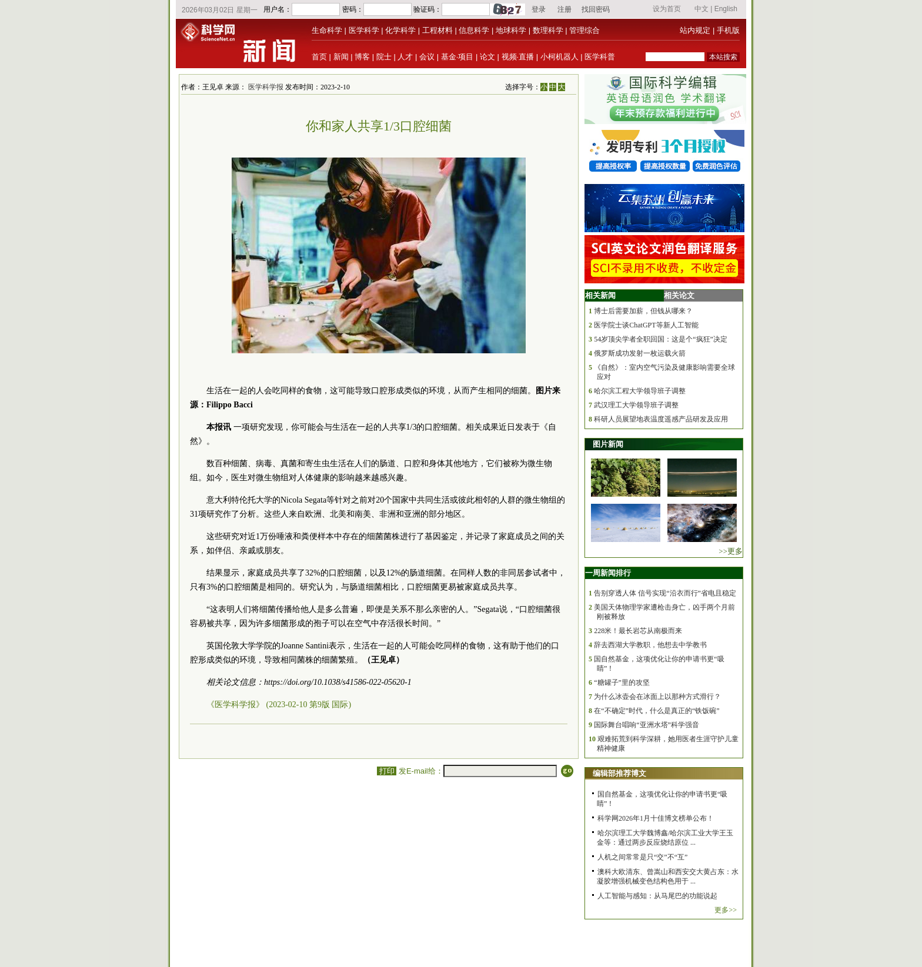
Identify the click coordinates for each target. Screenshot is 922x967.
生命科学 (327, 30)
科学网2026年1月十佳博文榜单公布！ (655, 818)
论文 (487, 56)
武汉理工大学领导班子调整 (636, 405)
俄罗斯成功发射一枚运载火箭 (640, 353)
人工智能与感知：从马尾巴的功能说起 (657, 896)
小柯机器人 (559, 56)
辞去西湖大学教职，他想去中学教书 (650, 645)
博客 (362, 56)
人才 (405, 56)
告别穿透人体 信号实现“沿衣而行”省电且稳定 (665, 593)
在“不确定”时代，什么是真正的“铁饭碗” (656, 711)
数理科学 (548, 30)
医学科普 (599, 56)
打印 (386, 771)
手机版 (728, 30)
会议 (427, 56)
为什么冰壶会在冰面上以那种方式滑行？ (657, 696)
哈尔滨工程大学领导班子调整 (640, 391)
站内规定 (695, 30)
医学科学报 (265, 87)
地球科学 (511, 30)
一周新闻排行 (608, 572)
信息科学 (474, 30)
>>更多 (731, 551)
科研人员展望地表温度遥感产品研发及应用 (661, 419)
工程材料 (437, 30)
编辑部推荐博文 (619, 773)
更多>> (725, 910)
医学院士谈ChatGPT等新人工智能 (646, 325)
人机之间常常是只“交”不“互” (642, 857)
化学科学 (400, 30)
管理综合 (584, 30)
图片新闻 (608, 444)
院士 (384, 56)
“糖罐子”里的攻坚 (622, 682)
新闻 (341, 56)
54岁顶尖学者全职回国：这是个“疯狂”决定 (660, 339)
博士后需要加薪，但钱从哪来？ (643, 311)
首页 (319, 56)
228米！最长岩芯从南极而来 (638, 631)
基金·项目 (457, 56)
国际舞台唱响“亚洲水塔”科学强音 (646, 725)
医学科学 (364, 30)
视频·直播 (518, 56)
